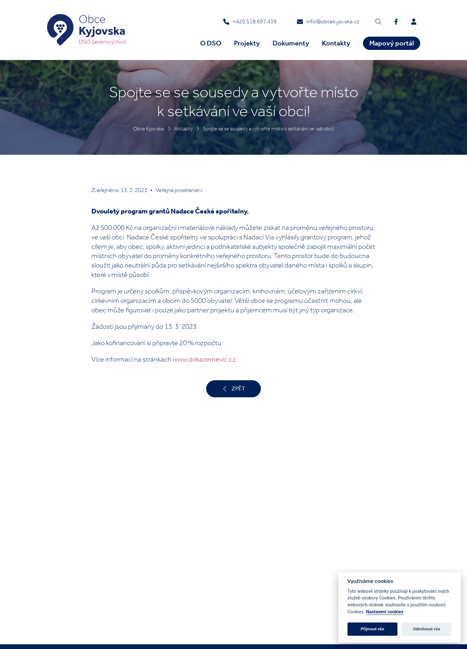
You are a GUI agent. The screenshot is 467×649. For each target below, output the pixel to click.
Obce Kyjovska (148, 129)
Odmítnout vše (426, 629)
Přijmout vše (372, 629)
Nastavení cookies (384, 612)
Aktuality (183, 129)
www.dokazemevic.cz (204, 359)
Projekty (247, 43)
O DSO (210, 43)
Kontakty (336, 43)
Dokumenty (291, 43)
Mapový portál (391, 43)
